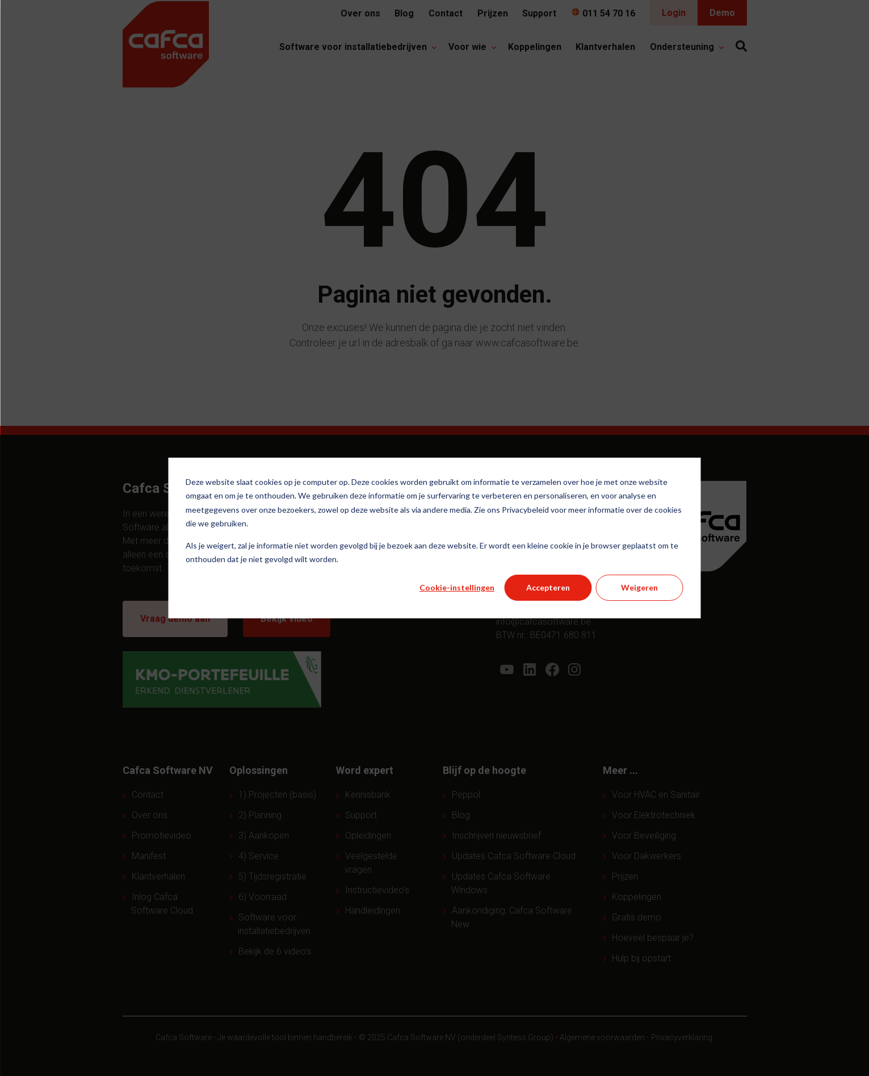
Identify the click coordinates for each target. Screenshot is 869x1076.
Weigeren (639, 587)
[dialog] (434, 538)
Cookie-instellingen (456, 587)
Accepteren (548, 587)
